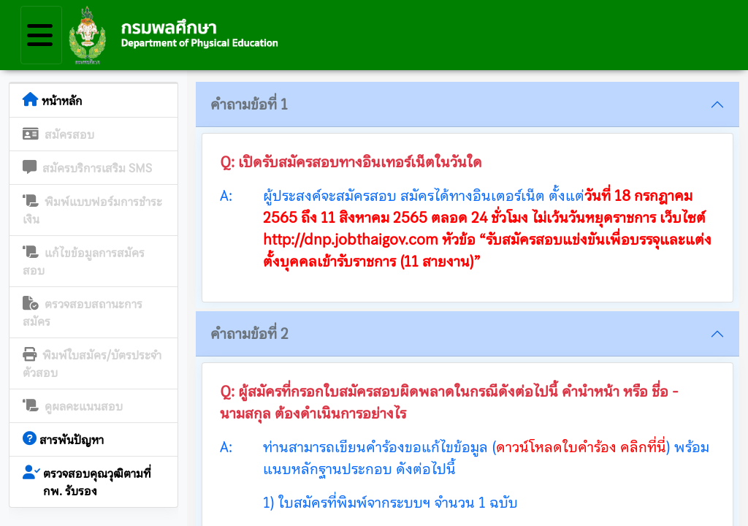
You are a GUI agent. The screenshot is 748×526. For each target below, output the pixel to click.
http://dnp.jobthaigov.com (350, 239)
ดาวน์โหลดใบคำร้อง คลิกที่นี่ (581, 447)
